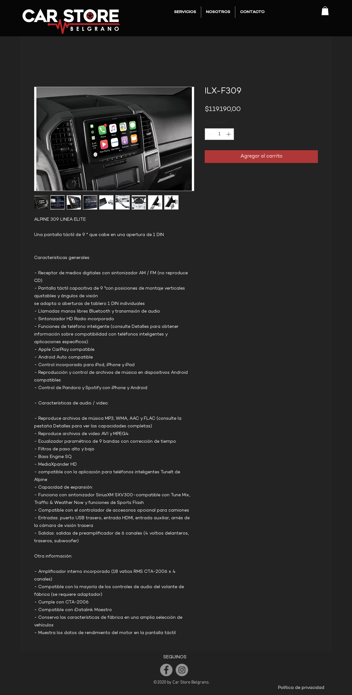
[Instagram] (182, 670)
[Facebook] (166, 670)
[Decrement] (210, 134)
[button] (325, 10)
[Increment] (229, 134)
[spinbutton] (219, 134)
